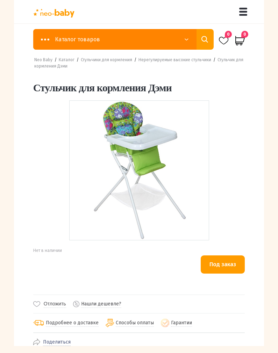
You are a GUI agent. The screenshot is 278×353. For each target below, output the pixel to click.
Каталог (66, 59)
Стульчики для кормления (106, 59)
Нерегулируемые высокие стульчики (174, 59)
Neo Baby (43, 59)
